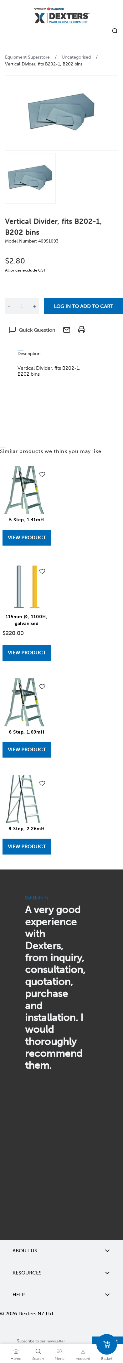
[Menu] (60, 1351)
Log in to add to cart (83, 306)
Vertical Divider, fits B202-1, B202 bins (43, 64)
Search (38, 1359)
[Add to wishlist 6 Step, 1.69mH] (42, 686)
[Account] (83, 1351)
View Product (27, 538)
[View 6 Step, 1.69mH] (27, 750)
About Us (61, 1251)
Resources (61, 1273)
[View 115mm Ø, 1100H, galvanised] (27, 653)
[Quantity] (21, 306)
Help (61, 1295)
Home (16, 1359)
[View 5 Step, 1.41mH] (27, 538)
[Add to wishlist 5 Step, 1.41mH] (42, 474)
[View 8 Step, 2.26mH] (27, 847)
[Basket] (106, 1344)
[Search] (38, 1351)
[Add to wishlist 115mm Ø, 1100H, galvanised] (42, 571)
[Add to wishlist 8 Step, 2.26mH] (42, 783)
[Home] (61, 16)
